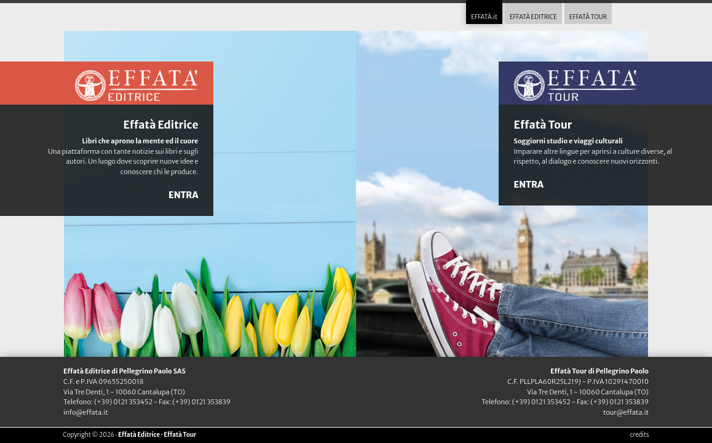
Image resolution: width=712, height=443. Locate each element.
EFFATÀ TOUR (588, 17)
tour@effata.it (626, 412)
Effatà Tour (543, 125)
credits (639, 435)
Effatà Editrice (160, 125)
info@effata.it (85, 412)
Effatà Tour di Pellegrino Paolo (599, 371)
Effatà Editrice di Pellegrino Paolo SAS (124, 371)
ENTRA (183, 195)
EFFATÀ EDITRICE (533, 17)
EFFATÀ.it (484, 17)
